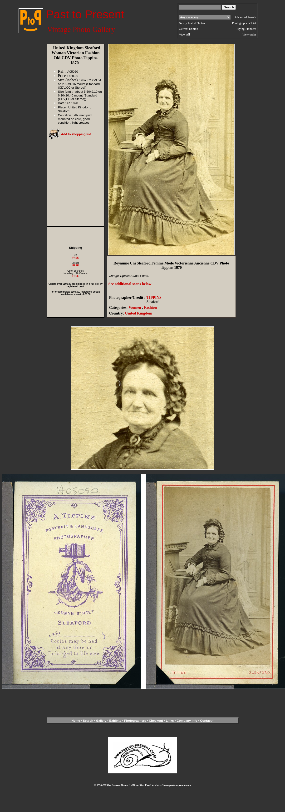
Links (170, 720)
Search (88, 720)
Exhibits (115, 720)
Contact (205, 720)
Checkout (156, 720)
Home (75, 720)
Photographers (135, 720)
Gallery (101, 720)
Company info (187, 720)
